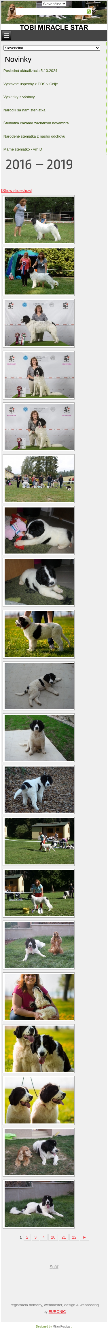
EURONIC (57, 1311)
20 (53, 1237)
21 (63, 1237)
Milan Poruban (62, 1326)
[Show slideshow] (16, 190)
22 (74, 1237)
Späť (54, 1267)
